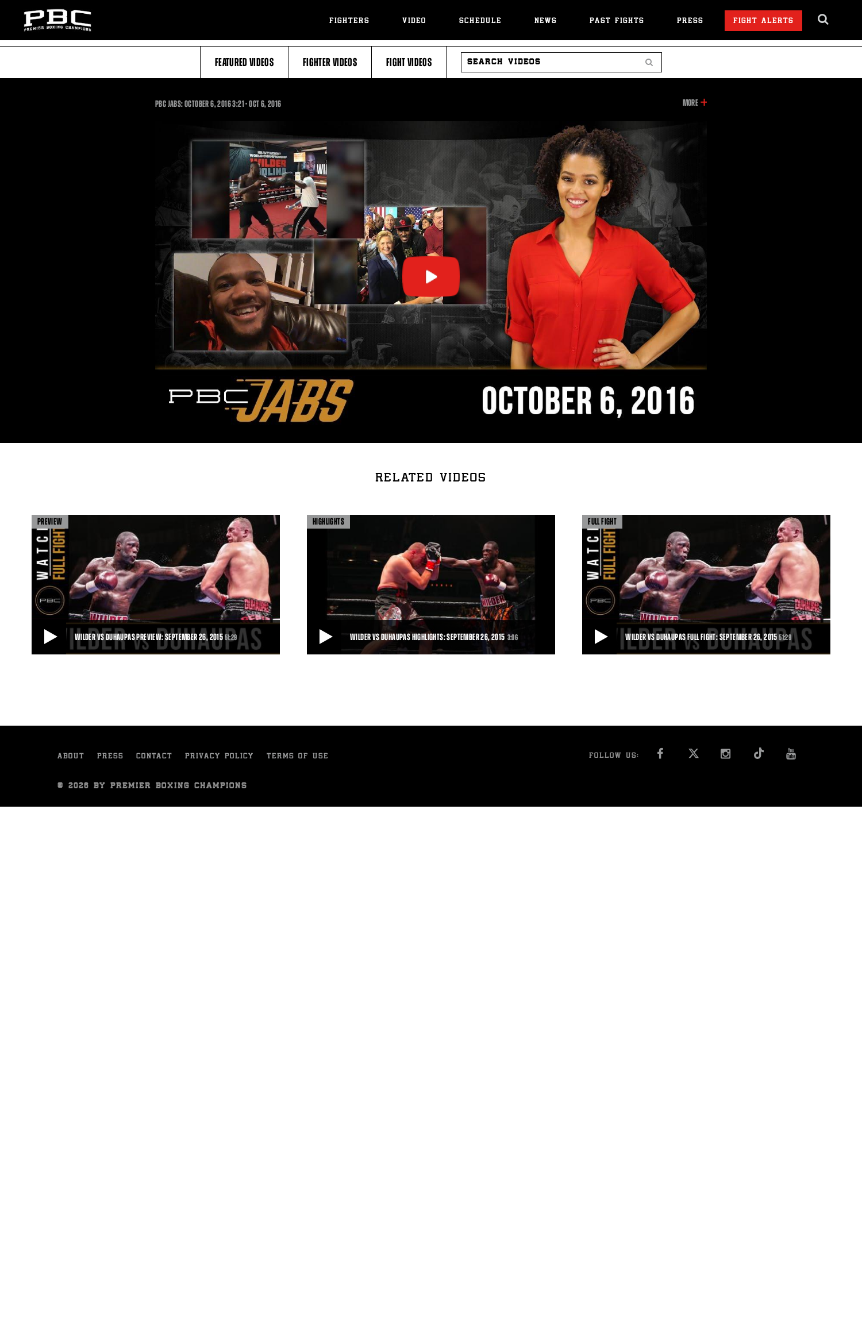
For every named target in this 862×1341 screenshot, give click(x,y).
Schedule (480, 21)
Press (690, 21)
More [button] (690, 103)
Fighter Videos (330, 62)
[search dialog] (824, 19)
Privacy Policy (219, 757)
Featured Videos (244, 62)
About (70, 757)
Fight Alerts (763, 21)
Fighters (349, 21)
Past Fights (617, 21)
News (545, 21)
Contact (154, 757)
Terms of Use (298, 757)
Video (414, 21)
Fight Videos (409, 62)
